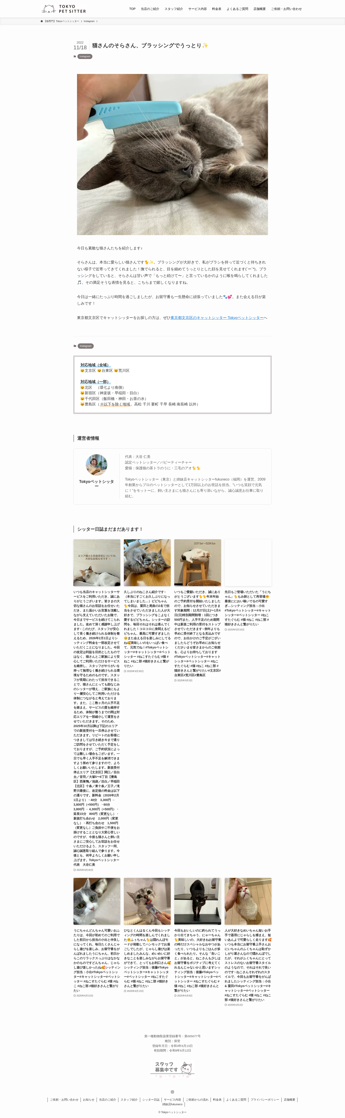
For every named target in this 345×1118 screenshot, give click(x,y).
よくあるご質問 (236, 1099)
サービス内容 (172, 1099)
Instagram (85, 56)
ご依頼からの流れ (197, 1099)
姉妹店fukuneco (172, 1104)
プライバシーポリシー (265, 1099)
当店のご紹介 (107, 1099)
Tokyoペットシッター (96, 483)
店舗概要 (289, 1099)
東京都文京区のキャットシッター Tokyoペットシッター (217, 318)
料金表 (217, 1099)
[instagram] (172, 1092)
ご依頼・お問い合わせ (64, 1099)
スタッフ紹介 (129, 1099)
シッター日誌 (151, 1099)
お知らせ (88, 1099)
